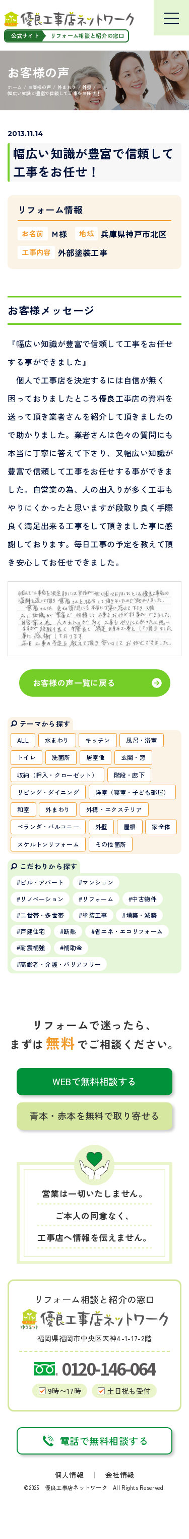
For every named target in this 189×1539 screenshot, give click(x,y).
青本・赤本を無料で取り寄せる (94, 1115)
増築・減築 (141, 915)
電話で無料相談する (94, 1441)
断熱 (70, 931)
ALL (23, 740)
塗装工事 (94, 915)
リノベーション (42, 898)
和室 (23, 809)
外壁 (101, 826)
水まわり (57, 740)
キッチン (97, 740)
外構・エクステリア (114, 809)
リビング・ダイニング (48, 792)
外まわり (57, 809)
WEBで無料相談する (94, 1081)
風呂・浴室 (141, 740)
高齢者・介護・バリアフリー (60, 964)
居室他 (95, 757)
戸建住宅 (32, 931)
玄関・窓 (133, 757)
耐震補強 (32, 947)
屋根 (129, 826)
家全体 (161, 826)
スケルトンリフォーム (48, 844)
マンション (97, 882)
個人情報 (69, 1475)
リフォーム (97, 898)
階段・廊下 (129, 775)
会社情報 (119, 1475)
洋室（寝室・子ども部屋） (132, 792)
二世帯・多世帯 (42, 915)
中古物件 (144, 898)
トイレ (26, 757)
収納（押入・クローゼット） (57, 775)
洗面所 (61, 757)
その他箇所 (111, 844)
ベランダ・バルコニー (48, 826)
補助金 (73, 947)
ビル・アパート (42, 882)
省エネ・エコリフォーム (129, 931)
